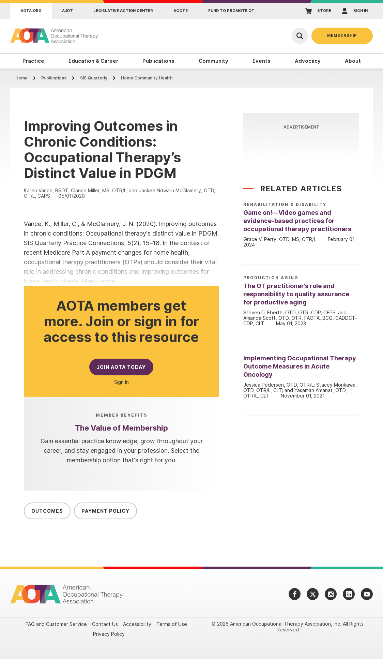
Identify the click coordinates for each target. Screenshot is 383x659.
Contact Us (105, 624)
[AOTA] (54, 35)
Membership (342, 35)
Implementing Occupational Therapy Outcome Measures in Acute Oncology (299, 366)
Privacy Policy (109, 634)
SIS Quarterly (93, 77)
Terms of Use (171, 624)
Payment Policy (105, 511)
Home (21, 77)
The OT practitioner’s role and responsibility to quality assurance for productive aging (296, 294)
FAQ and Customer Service (56, 624)
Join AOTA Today (121, 367)
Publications (53, 77)
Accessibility (137, 624)
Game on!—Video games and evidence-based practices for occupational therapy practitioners (297, 221)
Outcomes (47, 511)
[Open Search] (300, 36)
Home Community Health (147, 77)
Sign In (121, 382)
